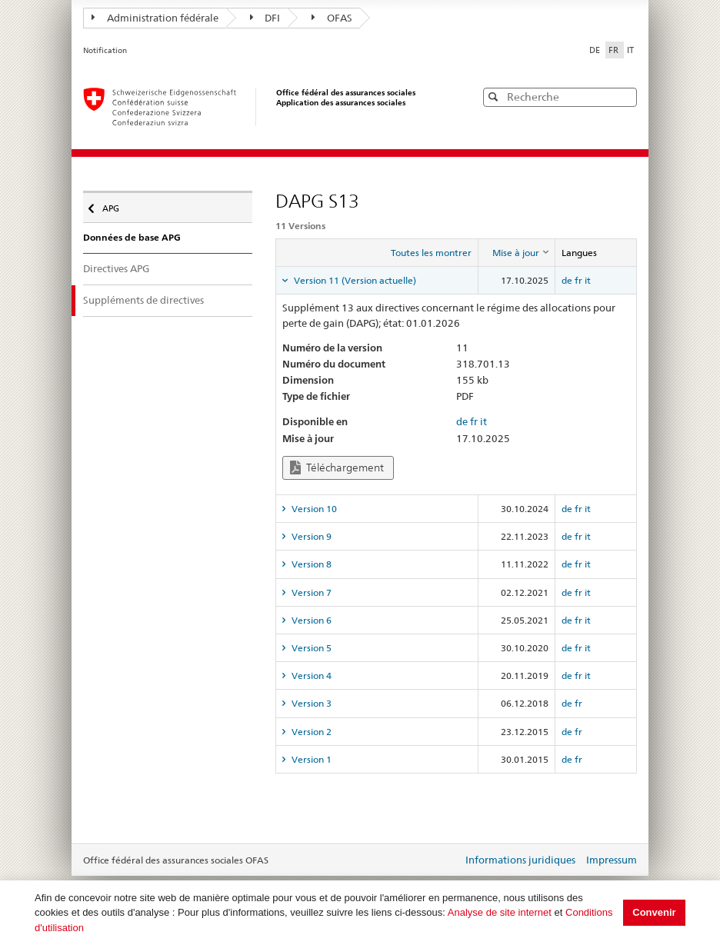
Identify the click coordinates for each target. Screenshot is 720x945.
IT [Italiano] (630, 50)
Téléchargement (337, 468)
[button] (623, 96)
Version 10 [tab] (313, 508)
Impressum (611, 859)
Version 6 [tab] (310, 620)
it (588, 280)
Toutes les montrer (431, 252)
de (567, 280)
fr (578, 280)
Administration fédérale (155, 17)
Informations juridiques (520, 859)
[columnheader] (516, 253)
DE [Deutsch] (595, 50)
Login (448, 861)
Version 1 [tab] (310, 759)
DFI (265, 17)
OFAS (332, 17)
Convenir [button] (653, 912)
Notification (105, 50)
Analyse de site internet (500, 912)
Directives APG (116, 268)
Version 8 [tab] (310, 564)
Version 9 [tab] (310, 536)
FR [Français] (614, 50)
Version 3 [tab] (310, 703)
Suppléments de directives (143, 300)
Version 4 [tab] (310, 675)
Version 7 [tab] (310, 592)
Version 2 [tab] (310, 731)
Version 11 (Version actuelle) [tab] (354, 280)
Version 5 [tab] (310, 648)
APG (114, 204)
